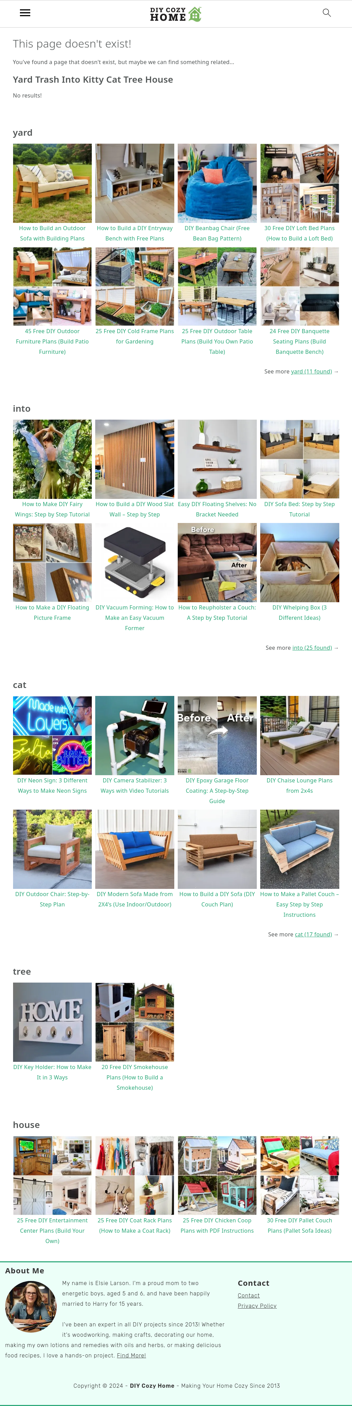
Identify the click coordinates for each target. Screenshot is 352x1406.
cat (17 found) (313, 934)
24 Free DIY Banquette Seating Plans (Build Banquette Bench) (299, 341)
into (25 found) (312, 647)
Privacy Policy (257, 1306)
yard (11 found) (311, 371)
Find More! (131, 1355)
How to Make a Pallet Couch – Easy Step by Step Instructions (299, 904)
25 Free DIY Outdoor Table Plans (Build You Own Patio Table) (217, 341)
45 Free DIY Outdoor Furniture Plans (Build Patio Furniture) (52, 341)
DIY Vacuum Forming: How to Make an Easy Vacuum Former (135, 618)
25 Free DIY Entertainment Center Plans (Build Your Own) (52, 1231)
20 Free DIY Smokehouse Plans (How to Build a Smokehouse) (134, 1077)
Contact (249, 1295)
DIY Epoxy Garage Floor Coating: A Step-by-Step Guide (217, 791)
